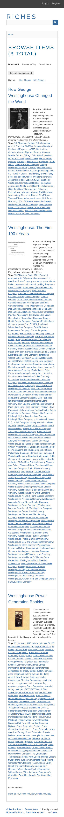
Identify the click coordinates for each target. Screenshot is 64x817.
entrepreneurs (14, 342)
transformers (35, 198)
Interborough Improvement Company (25, 364)
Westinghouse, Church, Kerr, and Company (28, 579)
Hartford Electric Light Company (38, 361)
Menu (10, 34)
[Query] (32, 22)
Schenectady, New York (19, 195)
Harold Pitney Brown (37, 174)
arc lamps (37, 281)
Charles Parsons (16, 659)
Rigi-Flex (29, 741)
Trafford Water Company (39, 468)
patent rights (37, 714)
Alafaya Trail (21, 649)
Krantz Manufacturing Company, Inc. (24, 373)
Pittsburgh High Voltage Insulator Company (27, 416)
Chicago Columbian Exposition (38, 659)
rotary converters (39, 425)
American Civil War (24, 146)
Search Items (45, 64)
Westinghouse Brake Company (22, 505)
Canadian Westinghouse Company (24, 296)
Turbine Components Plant (33, 760)
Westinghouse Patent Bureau (31, 566)
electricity (21, 161)
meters (30, 392)
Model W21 (37, 705)
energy (11, 683)
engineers (43, 161)
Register (57, 3)
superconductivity (16, 751)
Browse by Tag (29, 64)
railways (34, 192)
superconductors (32, 751)
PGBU (47, 717)
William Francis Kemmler (38, 207)
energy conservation (25, 683)
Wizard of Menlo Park (33, 772)
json (33, 794)
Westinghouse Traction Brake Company (26, 572)
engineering (40, 683)
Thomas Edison (15, 198)
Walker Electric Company (19, 487)
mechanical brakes (30, 183)
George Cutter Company (19, 358)
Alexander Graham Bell (28, 143)
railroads (26, 192)
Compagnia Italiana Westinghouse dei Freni (28, 303)
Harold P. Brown (19, 174)
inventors (47, 177)
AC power (27, 278)
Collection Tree (13, 809)
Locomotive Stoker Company (36, 376)
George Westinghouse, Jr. (20, 171)
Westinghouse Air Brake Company (33, 493)
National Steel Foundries (41, 398)
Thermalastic (14, 757)
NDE (46, 705)
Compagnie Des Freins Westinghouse (25, 306)
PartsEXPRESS (23, 714)
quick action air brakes (44, 419)
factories (19, 689)
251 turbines (19, 643)
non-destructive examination (27, 708)
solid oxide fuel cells (43, 741)
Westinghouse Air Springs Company (24, 499)
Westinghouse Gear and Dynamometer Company (30, 542)
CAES (29, 655)
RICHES (21, 16)
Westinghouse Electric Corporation (24, 520)
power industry (23, 735)
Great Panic (17, 361)
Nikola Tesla (25, 186)
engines (22, 686)
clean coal (33, 662)
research (20, 741)
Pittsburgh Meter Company (20, 419)
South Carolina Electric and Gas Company (27, 744)
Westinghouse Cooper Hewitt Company (26, 511)
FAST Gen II (36, 689)
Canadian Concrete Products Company (36, 293)
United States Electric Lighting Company (36, 484)
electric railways (27, 333)
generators (43, 355)
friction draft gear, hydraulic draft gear (25, 352)
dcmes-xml (25, 794)
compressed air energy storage (34, 668)
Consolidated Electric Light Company (25, 318)
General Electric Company (27, 164)
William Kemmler (16, 210)
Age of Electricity (43, 646)
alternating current (41, 278)
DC (9, 158)
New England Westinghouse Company (35, 404)
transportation (27, 471)
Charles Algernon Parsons (29, 152)
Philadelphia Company (42, 413)
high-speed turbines (23, 177)
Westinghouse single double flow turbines (27, 569)
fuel (36, 692)
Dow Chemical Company (27, 677)
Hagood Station (43, 695)
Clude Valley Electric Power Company (34, 300)
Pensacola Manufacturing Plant (22, 717)
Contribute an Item (35, 812)
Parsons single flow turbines (21, 410)
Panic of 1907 (47, 407)
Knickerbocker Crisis (40, 370)
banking (40, 284)
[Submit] (55, 22)
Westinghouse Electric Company (23, 204)
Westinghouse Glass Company (22, 545)
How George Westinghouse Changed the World (30, 95)
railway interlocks (37, 422)
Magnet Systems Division (19, 705)
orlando (11, 714)
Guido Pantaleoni (27, 695)
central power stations (43, 655)
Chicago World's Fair (17, 662)
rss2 (49, 794)
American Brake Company (20, 281)
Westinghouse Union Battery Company (26, 576)
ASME (32, 149)
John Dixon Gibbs (16, 180)
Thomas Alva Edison (40, 195)
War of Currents (26, 201)
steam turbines (39, 459)
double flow (23, 324)
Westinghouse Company (41, 508)
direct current (18, 158)
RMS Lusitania (45, 192)
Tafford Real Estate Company (31, 462)
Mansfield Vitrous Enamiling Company (35, 382)
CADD (22, 655)
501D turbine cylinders (37, 643)
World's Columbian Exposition (38, 210)
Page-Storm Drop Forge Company (24, 407)
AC (15, 143)
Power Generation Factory (28, 726)
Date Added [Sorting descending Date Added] (38, 80)
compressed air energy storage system (26, 671)
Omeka (53, 812)
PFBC (40, 717)
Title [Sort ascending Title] (21, 80)
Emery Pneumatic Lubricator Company (33, 339)
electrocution (32, 161)
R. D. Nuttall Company (18, 422)
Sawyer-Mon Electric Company (37, 428)
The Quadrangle (39, 754)
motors (35, 395)
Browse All (13, 64)
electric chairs (31, 158)
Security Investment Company (22, 431)
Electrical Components (31, 680)
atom (10, 794)
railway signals (24, 425)
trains (26, 198)
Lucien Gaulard (32, 180)
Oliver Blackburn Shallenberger (22, 189)
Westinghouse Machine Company (33, 551)
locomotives (13, 379)
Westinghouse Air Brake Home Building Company (30, 496)
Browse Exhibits (14, 812)
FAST (26, 689)
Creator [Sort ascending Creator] (27, 80)
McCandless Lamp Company (21, 385)
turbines (41, 763)
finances (26, 342)
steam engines (25, 459)
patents (47, 714)
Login (45, 3)
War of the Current (42, 201)
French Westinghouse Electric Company (36, 349)
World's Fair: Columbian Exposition (24, 213)
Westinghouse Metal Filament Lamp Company (29, 554)
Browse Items (31, 809)
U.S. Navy (13, 201)
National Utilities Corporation (21, 401)
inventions (37, 177)
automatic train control (26, 284)
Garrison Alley (45, 692)
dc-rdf (16, 794)
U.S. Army (47, 198)
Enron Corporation (35, 686)
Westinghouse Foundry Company (33, 536)
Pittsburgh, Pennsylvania (19, 720)
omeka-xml (41, 794)
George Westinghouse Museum (36, 167)
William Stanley (15, 772)
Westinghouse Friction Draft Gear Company (28, 539)
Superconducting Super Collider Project (35, 747)
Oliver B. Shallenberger (42, 186)
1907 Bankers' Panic (23, 275)
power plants (37, 735)
